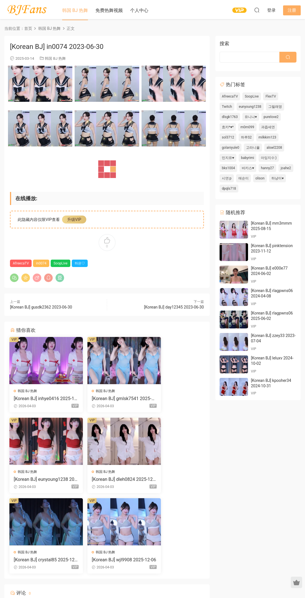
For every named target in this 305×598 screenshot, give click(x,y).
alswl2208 (274, 148)
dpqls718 (229, 189)
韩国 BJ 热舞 (75, 10)
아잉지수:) (269, 158)
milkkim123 (267, 137)
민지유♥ (228, 158)
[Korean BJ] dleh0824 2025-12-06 (40, 480)
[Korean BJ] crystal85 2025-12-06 (107, 480)
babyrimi (247, 158)
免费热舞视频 (109, 10)
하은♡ (80, 263)
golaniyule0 (230, 148)
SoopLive (60, 263)
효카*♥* (228, 127)
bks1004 (228, 168)
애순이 (243, 178)
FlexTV (270, 96)
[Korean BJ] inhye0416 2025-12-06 (40, 399)
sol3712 (228, 137)
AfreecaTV (21, 263)
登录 (111, 527)
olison (260, 178)
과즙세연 (268, 127)
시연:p (227, 178)
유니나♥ (251, 117)
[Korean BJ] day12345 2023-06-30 (174, 307)
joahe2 (286, 168)
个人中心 (139, 10)
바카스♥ (248, 168)
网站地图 (206, 579)
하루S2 (246, 137)
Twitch (227, 107)
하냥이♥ (277, 178)
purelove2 (271, 117)
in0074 (41, 263)
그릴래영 (275, 107)
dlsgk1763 (230, 117)
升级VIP (74, 219)
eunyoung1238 (250, 107)
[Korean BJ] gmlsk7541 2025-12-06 (106, 399)
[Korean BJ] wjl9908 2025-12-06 (173, 480)
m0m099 (247, 127)
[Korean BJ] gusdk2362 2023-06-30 (41, 307)
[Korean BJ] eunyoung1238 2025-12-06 (173, 399)
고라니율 (253, 148)
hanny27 (267, 168)
